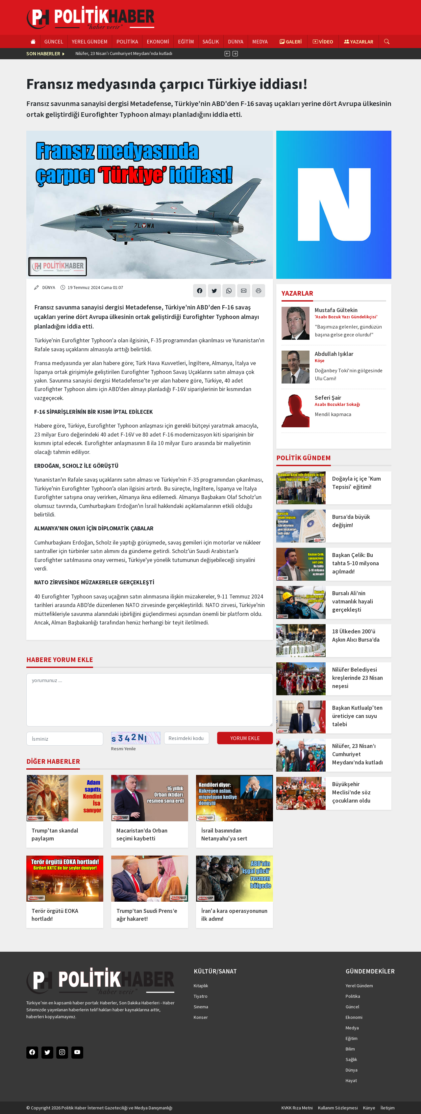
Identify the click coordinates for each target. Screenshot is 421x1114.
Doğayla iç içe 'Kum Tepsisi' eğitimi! (356, 483)
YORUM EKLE (245, 738)
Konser (201, 1017)
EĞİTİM (186, 41)
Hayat (351, 1080)
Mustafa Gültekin (336, 310)
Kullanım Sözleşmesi (338, 1108)
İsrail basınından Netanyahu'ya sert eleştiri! (224, 834)
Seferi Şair (328, 397)
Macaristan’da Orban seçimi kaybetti (141, 834)
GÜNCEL (53, 41)
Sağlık (351, 1059)
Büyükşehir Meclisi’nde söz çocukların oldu (351, 792)
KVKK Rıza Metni (297, 1108)
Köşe (319, 360)
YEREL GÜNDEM (90, 41)
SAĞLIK (211, 41)
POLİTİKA (127, 41)
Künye (369, 1108)
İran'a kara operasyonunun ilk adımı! (234, 914)
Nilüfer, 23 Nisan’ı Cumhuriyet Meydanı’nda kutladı (357, 754)
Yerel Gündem (359, 986)
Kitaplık (201, 986)
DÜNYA (235, 41)
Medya (352, 1028)
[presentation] (227, 54)
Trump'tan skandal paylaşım (55, 834)
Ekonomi (354, 1017)
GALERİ (291, 41)
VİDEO (323, 41)
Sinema (201, 1007)
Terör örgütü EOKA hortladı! (55, 914)
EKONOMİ (158, 41)
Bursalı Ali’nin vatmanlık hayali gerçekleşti (352, 601)
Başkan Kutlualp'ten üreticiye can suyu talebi (357, 716)
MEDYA (260, 41)
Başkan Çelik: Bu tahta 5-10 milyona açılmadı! (355, 563)
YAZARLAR (358, 41)
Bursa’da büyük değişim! (351, 521)
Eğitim (352, 1038)
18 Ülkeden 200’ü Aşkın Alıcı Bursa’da (106, 53)
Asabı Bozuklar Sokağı (337, 404)
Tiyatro (201, 996)
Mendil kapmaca (333, 414)
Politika (353, 996)
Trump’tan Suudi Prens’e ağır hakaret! (146, 914)
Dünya (352, 1070)
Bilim (350, 1049)
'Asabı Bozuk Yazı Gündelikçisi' (346, 317)
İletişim (388, 1108)
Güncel (352, 1007)
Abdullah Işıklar (334, 354)
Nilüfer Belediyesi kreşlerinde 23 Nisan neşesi (357, 678)
